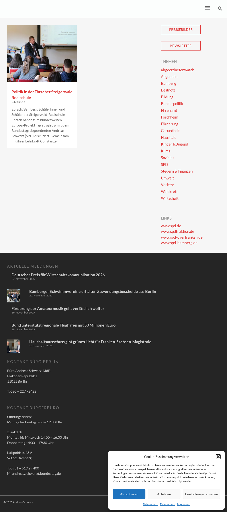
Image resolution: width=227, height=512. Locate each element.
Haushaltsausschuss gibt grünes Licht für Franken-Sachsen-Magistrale (90, 341)
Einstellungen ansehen (201, 494)
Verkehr (167, 184)
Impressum (183, 504)
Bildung (167, 97)
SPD (164, 164)
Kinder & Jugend (174, 144)
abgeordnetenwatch (177, 70)
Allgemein (169, 76)
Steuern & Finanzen (177, 171)
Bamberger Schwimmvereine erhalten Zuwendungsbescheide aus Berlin (92, 291)
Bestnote (168, 90)
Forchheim (169, 117)
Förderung (169, 124)
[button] (218, 456)
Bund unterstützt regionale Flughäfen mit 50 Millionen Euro (63, 325)
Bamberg (168, 83)
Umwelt (167, 178)
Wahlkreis (169, 191)
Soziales (167, 157)
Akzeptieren (129, 494)
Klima (165, 151)
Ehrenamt (169, 110)
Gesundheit (170, 130)
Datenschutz (150, 504)
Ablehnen (164, 494)
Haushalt (168, 137)
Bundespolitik (172, 103)
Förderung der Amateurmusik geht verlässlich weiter (58, 308)
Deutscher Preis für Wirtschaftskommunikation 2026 (58, 274)
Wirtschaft (169, 198)
